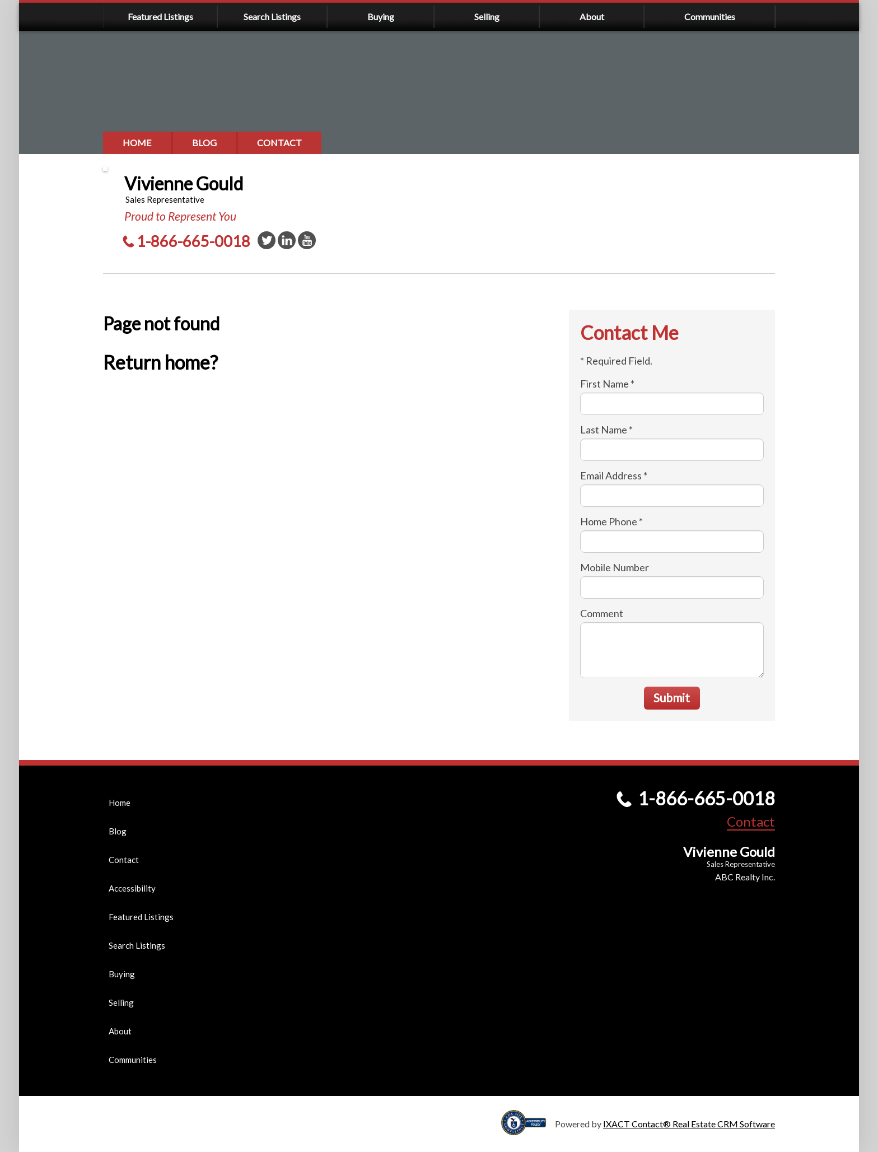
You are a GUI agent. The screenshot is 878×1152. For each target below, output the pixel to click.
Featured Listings (160, 16)
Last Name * (606, 429)
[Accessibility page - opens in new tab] (528, 1130)
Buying (380, 16)
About (592, 16)
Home (137, 142)
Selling (486, 16)
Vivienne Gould (183, 183)
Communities (709, 16)
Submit (671, 698)
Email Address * (613, 475)
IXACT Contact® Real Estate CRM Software (689, 1123)
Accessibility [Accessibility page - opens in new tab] (132, 888)
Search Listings (272, 16)
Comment (601, 613)
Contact (279, 142)
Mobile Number (614, 567)
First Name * (607, 383)
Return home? (160, 362)
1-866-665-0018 (193, 241)
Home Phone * (611, 521)
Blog (204, 142)
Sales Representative (741, 864)
